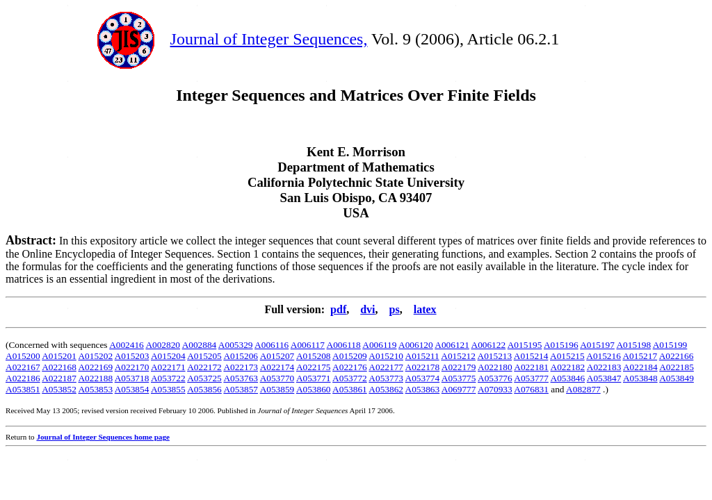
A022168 (59, 367)
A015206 (240, 356)
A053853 (95, 389)
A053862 (386, 389)
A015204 (168, 356)
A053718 (132, 378)
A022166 (676, 356)
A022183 (604, 367)
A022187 (59, 378)
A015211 (422, 356)
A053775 (459, 378)
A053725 (204, 378)
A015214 (531, 356)
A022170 (132, 367)
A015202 (95, 356)
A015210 (386, 356)
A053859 (277, 389)
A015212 (458, 356)
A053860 (313, 389)
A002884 (199, 345)
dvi (367, 309)
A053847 (604, 378)
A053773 (386, 378)
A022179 (459, 367)
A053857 (240, 389)
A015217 (639, 356)
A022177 (386, 367)
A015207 (277, 356)
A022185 (676, 367)
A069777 (459, 389)
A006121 (452, 345)
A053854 (132, 389)
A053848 (640, 378)
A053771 (313, 378)
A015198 (633, 345)
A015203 (132, 356)
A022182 (568, 367)
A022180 (495, 367)
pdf (338, 309)
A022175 (313, 367)
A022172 (204, 367)
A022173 (240, 367)
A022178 (422, 367)
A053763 (240, 378)
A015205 (204, 356)
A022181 (531, 367)
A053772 (349, 378)
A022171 (168, 367)
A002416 (126, 345)
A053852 (59, 389)
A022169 (95, 367)
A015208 (313, 356)
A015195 (525, 345)
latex (425, 309)
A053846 (568, 378)
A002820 (162, 345)
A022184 (640, 367)
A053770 (277, 378)
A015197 (597, 345)
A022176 (349, 367)
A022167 (23, 367)
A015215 (567, 356)
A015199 (670, 345)
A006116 (271, 345)
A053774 (422, 378)
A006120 (415, 345)
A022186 (23, 378)
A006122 (488, 345)
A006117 (308, 345)
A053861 (349, 389)
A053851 (23, 389)
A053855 (168, 389)
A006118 (344, 345)
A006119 (379, 345)
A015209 (349, 356)
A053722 (168, 378)
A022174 (277, 367)
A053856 (204, 389)
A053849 (676, 378)
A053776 (495, 378)
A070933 (495, 389)
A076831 (531, 389)
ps (394, 309)
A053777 (531, 378)
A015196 (561, 345)
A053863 (422, 389)
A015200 (23, 356)
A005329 (235, 345)
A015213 (495, 356)
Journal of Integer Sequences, (269, 39)
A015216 (603, 356)
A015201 (59, 356)
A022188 (95, 378)
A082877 (583, 389)
